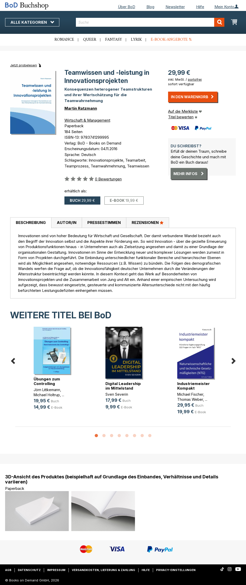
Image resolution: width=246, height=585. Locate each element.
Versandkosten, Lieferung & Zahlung (103, 570)
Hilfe (200, 6)
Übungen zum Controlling (47, 381)
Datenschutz (29, 570)
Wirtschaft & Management (87, 120)
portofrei (195, 79)
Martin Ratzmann (80, 108)
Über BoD (126, 6)
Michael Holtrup (47, 395)
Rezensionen (147, 222)
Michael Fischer (190, 394)
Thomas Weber (190, 399)
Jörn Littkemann (47, 390)
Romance (64, 39)
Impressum (56, 570)
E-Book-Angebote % (171, 39)
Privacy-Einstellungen (176, 570)
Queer (89, 39)
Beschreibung (31, 222)
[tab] (30, 223)
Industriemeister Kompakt (193, 386)
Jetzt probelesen (23, 65)
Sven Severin (116, 394)
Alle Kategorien (32, 22)
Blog (150, 6)
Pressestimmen (104, 222)
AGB (8, 570)
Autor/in (66, 222)
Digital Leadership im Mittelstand (123, 386)
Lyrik (136, 39)
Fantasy (113, 39)
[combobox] (150, 22)
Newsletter (175, 6)
